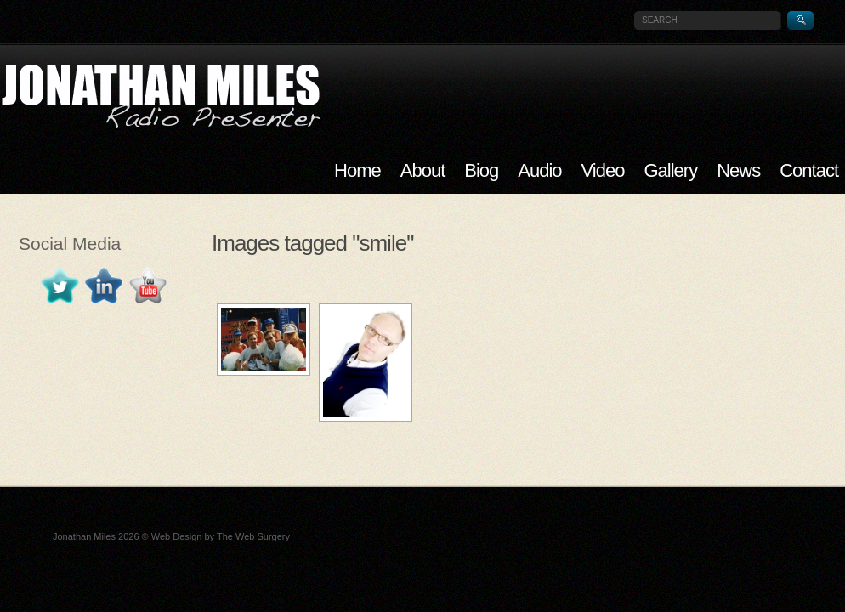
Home (357, 170)
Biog (481, 170)
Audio (539, 170)
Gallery (670, 170)
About (422, 170)
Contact (809, 170)
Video (603, 170)
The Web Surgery (253, 536)
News (738, 170)
